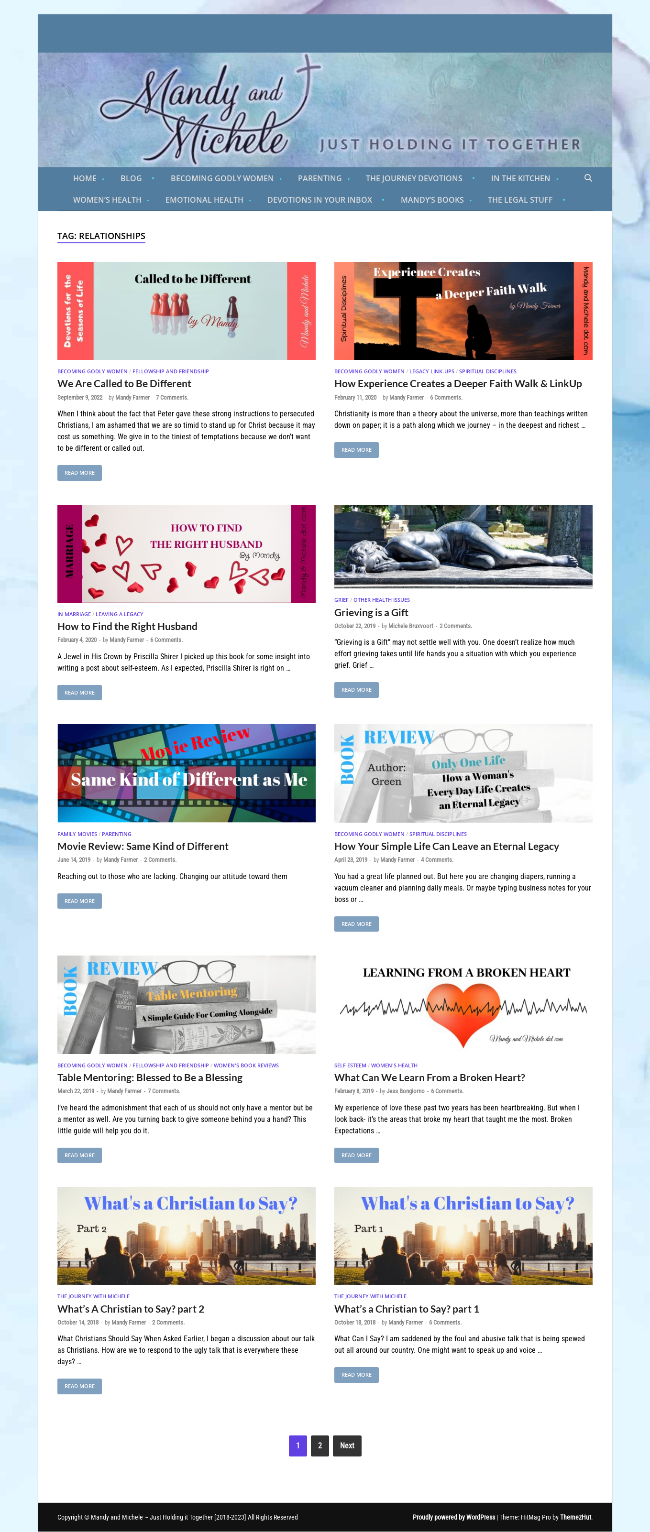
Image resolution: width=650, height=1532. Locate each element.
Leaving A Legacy (119, 614)
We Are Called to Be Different (124, 383)
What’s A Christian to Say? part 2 (130, 1309)
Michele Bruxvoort (410, 626)
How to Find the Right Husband (127, 626)
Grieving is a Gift (371, 612)
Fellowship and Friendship (170, 371)
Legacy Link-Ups (431, 371)
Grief (341, 599)
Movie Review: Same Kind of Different (143, 846)
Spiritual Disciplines (488, 371)
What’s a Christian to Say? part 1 (406, 1309)
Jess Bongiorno (405, 1091)
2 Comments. (456, 626)
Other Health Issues (381, 599)
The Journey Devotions (414, 178)
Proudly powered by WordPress (454, 1517)
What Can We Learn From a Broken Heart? (429, 1077)
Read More (76, 470)
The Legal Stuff (520, 200)
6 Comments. (446, 397)
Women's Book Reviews (246, 1065)
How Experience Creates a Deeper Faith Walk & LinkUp (458, 383)
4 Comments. (437, 859)
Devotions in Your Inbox (319, 200)
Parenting (320, 178)
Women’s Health (107, 200)
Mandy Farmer (132, 397)
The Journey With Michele (93, 1296)
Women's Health (394, 1065)
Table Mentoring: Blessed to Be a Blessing (149, 1077)
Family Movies (77, 833)
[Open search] (588, 178)
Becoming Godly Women (222, 178)
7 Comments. (172, 397)
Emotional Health (204, 200)
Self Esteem (350, 1065)
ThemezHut (575, 1517)
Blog (131, 178)
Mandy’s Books (432, 200)
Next (347, 1445)
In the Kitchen (521, 178)
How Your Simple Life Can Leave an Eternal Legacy (446, 846)
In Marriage (74, 614)
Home (85, 178)
